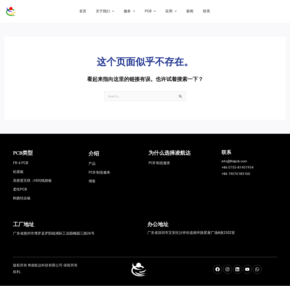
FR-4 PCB (20, 163)
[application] (108, 11)
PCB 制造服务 (99, 172)
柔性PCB (20, 189)
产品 (92, 164)
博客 (92, 181)
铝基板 (18, 172)
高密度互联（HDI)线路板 (32, 181)
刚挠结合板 (22, 198)
